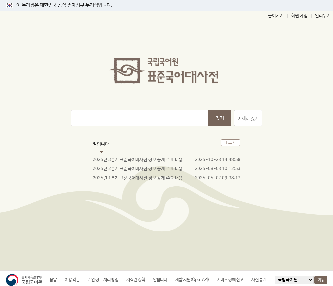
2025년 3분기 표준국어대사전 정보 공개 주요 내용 (138, 159)
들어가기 (276, 15)
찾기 (220, 118)
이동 (321, 280)
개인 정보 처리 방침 (103, 279)
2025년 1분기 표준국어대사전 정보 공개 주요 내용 (138, 178)
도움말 (51, 279)
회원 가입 (299, 15)
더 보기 (230, 143)
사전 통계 (258, 279)
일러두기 (323, 15)
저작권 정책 (135, 279)
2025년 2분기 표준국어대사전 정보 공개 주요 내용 (138, 168)
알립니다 (160, 279)
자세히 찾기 (248, 118)
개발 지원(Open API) (192, 279)
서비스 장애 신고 (230, 279)
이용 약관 (72, 279)
